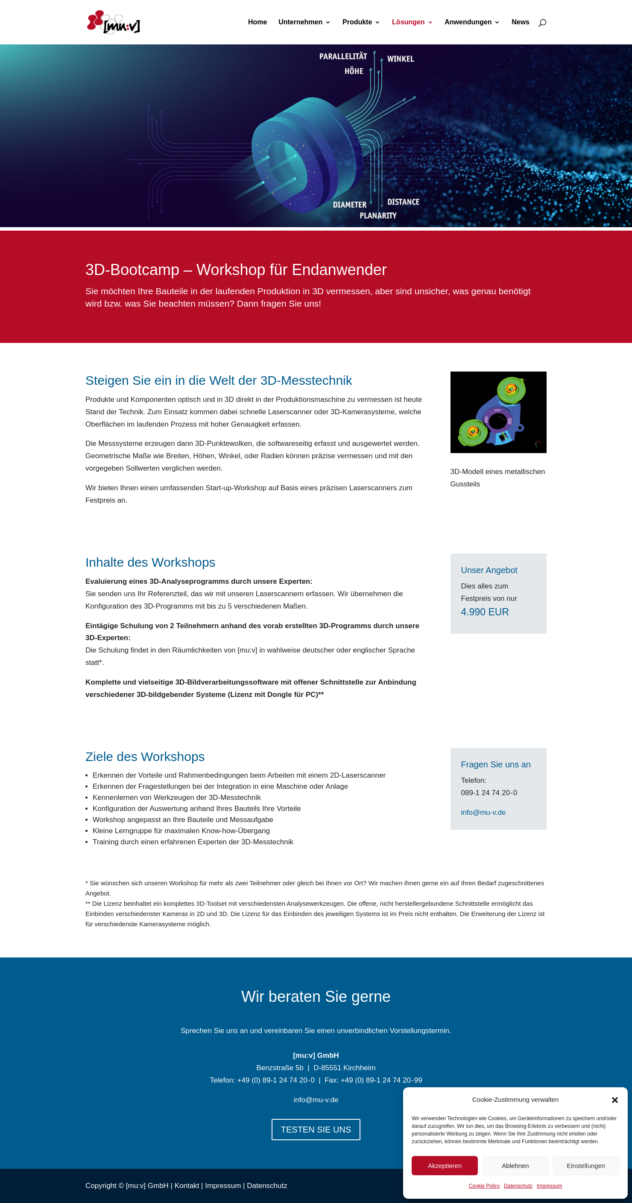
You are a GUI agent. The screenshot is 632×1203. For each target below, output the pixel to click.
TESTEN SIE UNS (316, 1129)
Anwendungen (468, 22)
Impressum (549, 1186)
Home (257, 22)
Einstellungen (586, 1165)
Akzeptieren (445, 1165)
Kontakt (187, 1186)
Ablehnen (515, 1165)
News (521, 22)
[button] (615, 1100)
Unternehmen (300, 22)
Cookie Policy (484, 1186)
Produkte (357, 22)
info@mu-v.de (483, 812)
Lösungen (408, 22)
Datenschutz (518, 1186)
